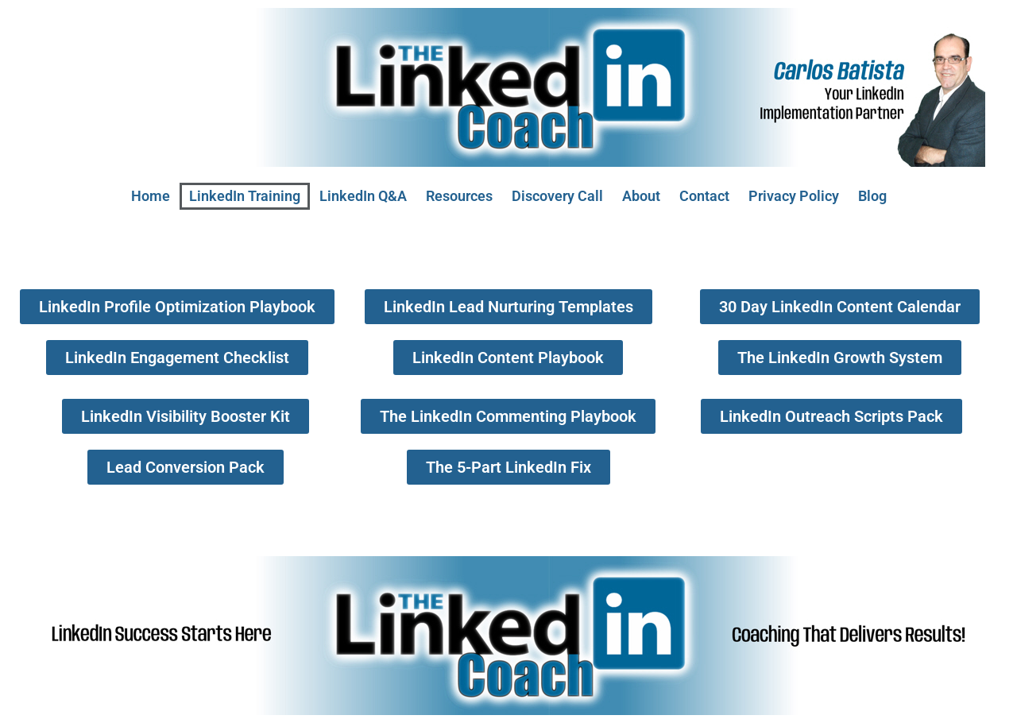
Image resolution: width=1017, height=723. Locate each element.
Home (150, 196)
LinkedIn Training (244, 196)
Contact (704, 196)
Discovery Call (557, 196)
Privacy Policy (793, 196)
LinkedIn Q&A (363, 196)
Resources (459, 196)
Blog (872, 196)
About (641, 196)
